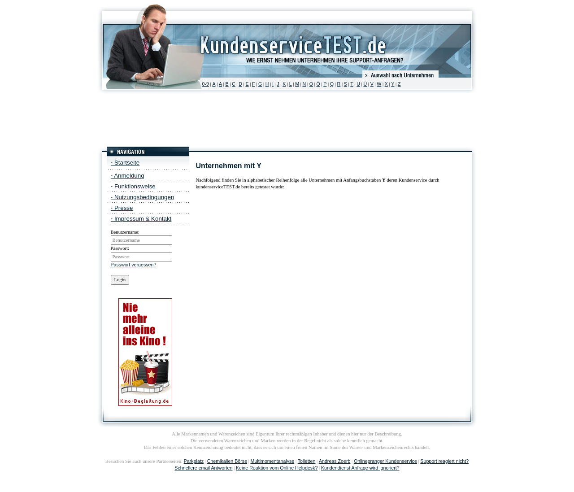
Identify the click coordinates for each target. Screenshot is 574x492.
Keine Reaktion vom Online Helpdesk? (276, 467)
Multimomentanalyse (273, 461)
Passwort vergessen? (134, 264)
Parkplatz (194, 461)
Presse (122, 208)
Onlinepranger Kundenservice (385, 461)
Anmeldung (127, 175)
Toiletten (307, 461)
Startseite (125, 162)
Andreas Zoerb (335, 461)
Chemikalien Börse (227, 461)
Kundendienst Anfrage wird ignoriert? (360, 467)
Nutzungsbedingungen (142, 197)
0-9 (205, 84)
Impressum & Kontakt (141, 218)
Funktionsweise (133, 186)
